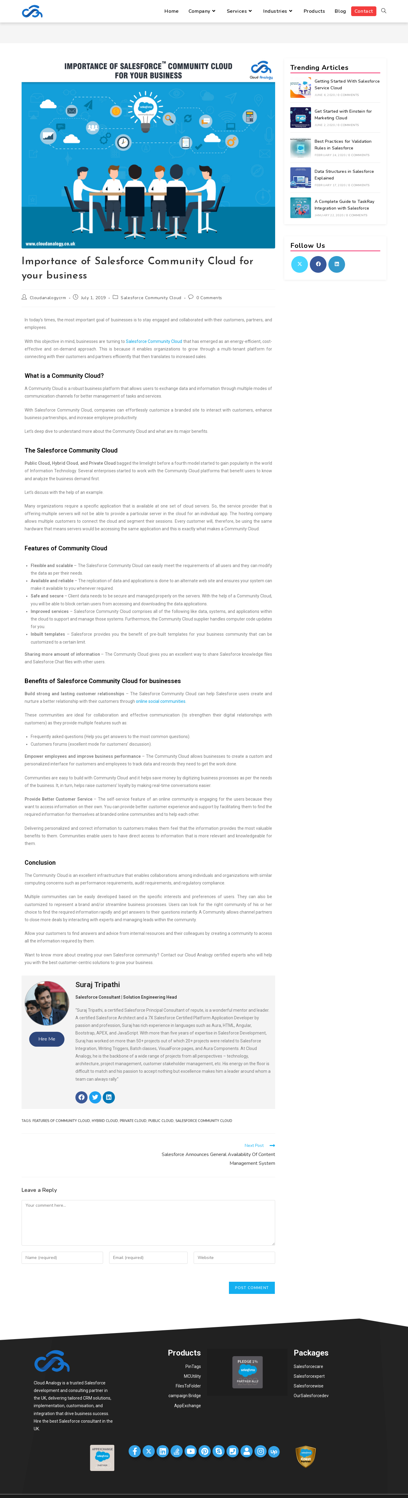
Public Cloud (161, 1121)
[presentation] (68, 1282)
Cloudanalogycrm (48, 298)
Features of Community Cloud (61, 1121)
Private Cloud (133, 1121)
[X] (299, 264)
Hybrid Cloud (105, 1121)
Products (184, 1352)
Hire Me (46, 1039)
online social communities (160, 701)
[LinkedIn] (336, 264)
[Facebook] (318, 264)
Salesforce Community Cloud (151, 298)
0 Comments (209, 298)
